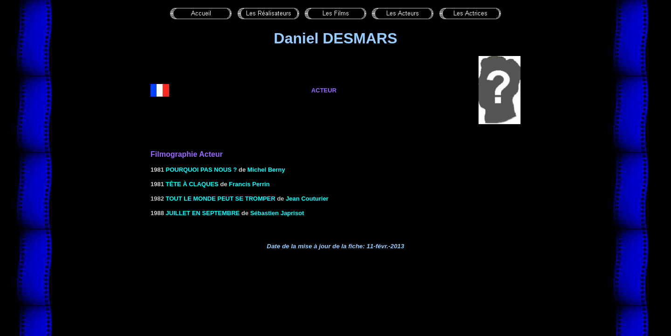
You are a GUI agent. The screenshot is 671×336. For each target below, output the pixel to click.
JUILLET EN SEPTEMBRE (203, 213)
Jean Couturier (307, 198)
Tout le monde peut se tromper (220, 198)
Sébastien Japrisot (277, 213)
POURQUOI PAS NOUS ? (201, 169)
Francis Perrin (249, 184)
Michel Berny (266, 169)
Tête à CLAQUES (192, 184)
